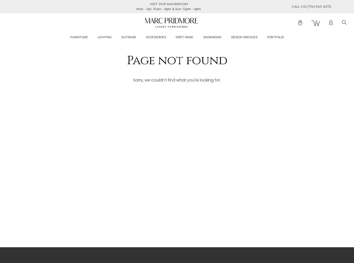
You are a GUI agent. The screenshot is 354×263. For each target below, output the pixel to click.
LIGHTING (105, 37)
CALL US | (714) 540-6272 (311, 6)
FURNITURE (79, 37)
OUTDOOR (128, 37)
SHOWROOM (212, 37)
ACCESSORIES (156, 37)
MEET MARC (184, 37)
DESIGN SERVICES (244, 37)
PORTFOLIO (275, 37)
